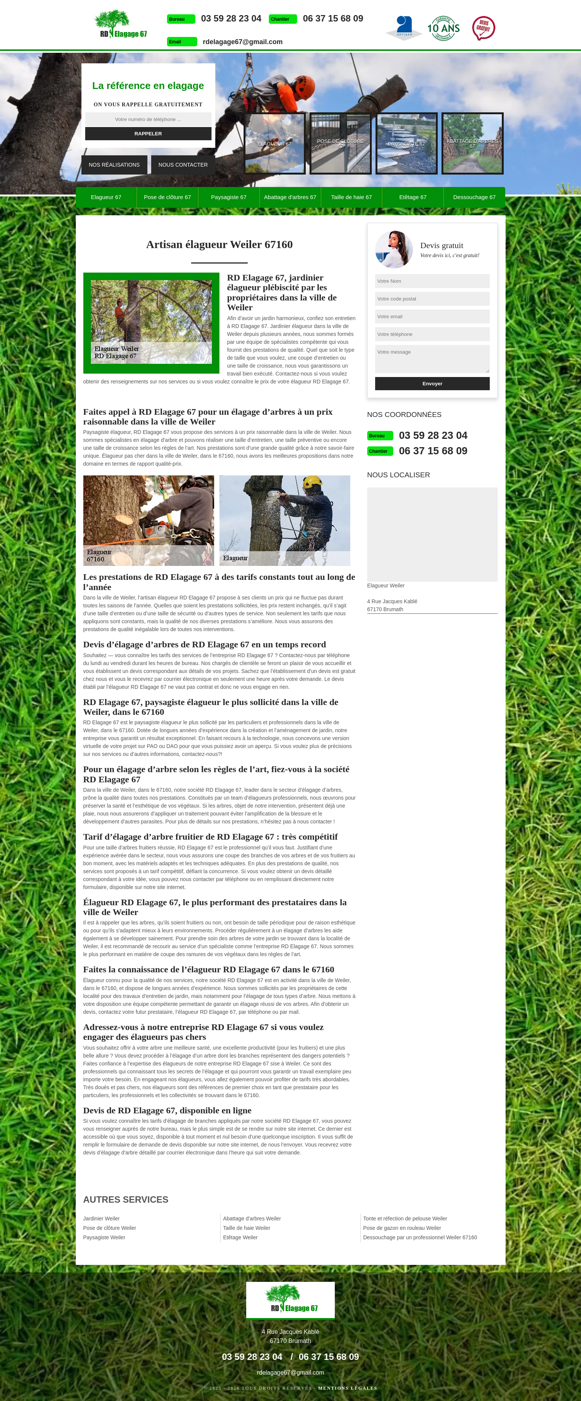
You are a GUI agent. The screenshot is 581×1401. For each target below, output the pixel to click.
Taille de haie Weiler (246, 1228)
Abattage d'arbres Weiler (252, 1219)
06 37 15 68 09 (332, 18)
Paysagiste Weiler (104, 1237)
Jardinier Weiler (101, 1219)
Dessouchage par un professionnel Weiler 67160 (420, 1237)
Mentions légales (347, 1388)
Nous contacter (183, 165)
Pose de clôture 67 (167, 197)
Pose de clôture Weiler (109, 1228)
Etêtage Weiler (240, 1237)
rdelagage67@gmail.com (242, 42)
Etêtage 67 (413, 197)
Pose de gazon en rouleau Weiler (402, 1228)
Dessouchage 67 (474, 197)
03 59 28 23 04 (230, 18)
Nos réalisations (114, 165)
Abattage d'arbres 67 (290, 197)
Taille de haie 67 (351, 197)
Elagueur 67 (106, 197)
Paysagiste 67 (229, 197)
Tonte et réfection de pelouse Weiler (405, 1219)
